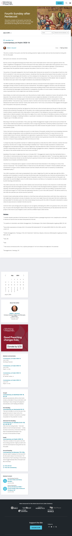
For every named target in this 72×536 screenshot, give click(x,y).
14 (8, 285)
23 (14, 287)
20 (5, 287)
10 (17, 282)
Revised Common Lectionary (61, 32)
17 (17, 285)
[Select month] (12, 275)
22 (11, 287)
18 (20, 285)
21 (8, 287)
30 (14, 290)
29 (11, 290)
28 (8, 290)
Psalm (43, 32)
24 (17, 287)
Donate (60, 3)
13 (5, 285)
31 (17, 290)
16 (14, 285)
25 (20, 287)
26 (23, 287)
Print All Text (7, 466)
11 (20, 282)
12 (23, 282)
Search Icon (66, 3)
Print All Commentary (10, 467)
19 (23, 285)
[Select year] (18, 275)
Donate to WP (36, 527)
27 (5, 290)
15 (11, 285)
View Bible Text (8, 40)
